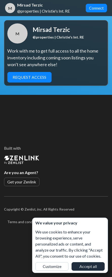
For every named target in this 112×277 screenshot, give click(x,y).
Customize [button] (52, 266)
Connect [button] (96, 8)
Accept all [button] (88, 266)
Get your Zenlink (21, 181)
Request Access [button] (29, 77)
